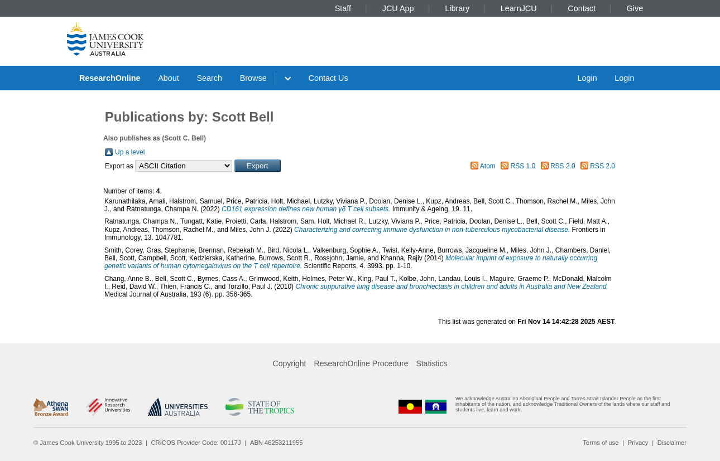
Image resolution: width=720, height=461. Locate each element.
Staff (343, 8)
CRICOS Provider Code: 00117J (196, 442)
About (168, 78)
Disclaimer (672, 442)
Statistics (431, 363)
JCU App (398, 8)
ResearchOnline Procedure (361, 363)
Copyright (289, 363)
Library (457, 8)
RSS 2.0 (562, 166)
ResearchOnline (110, 78)
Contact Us (328, 78)
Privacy (638, 442)
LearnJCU (519, 8)
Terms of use (600, 442)
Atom (488, 166)
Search (209, 78)
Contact (582, 8)
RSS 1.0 (523, 166)
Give (635, 8)
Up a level (130, 152)
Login (587, 78)
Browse (253, 78)
